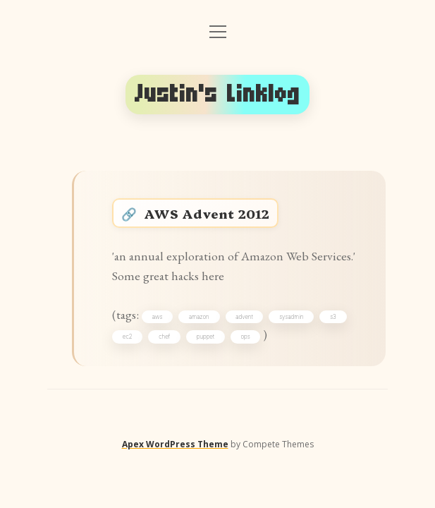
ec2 (128, 336)
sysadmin (291, 316)
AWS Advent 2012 (206, 213)
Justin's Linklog (217, 94)
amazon (199, 316)
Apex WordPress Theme (175, 444)
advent (243, 316)
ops (245, 336)
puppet (205, 336)
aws (157, 316)
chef (164, 336)
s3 (333, 316)
